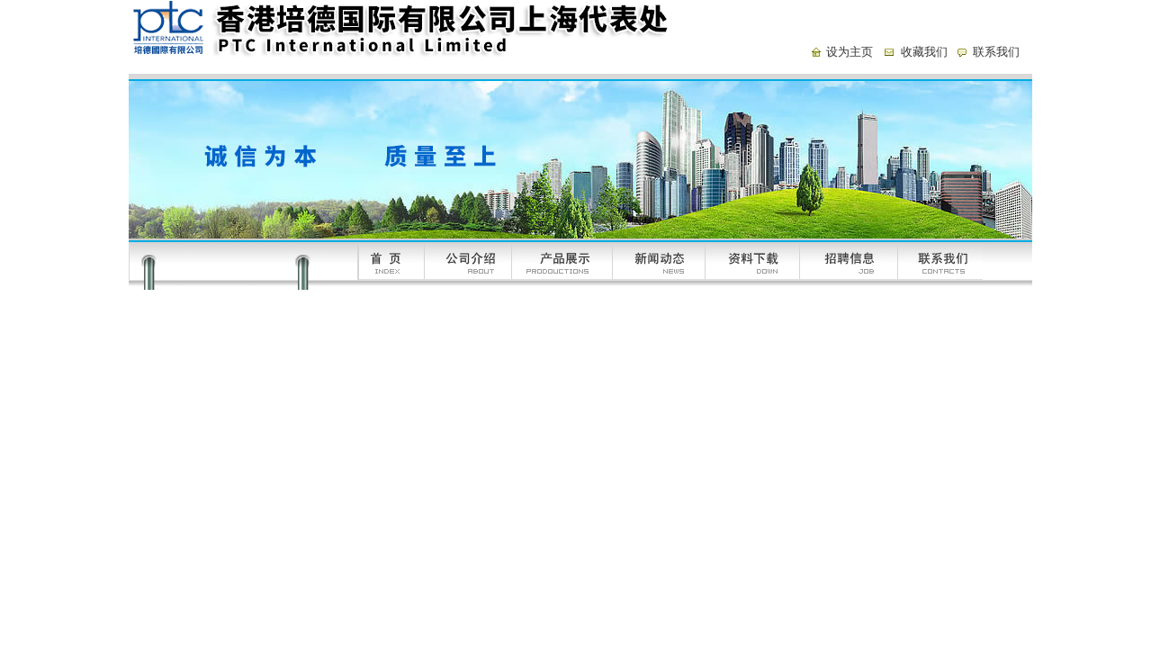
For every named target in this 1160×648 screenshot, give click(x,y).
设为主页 (849, 51)
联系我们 (996, 51)
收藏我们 (924, 51)
